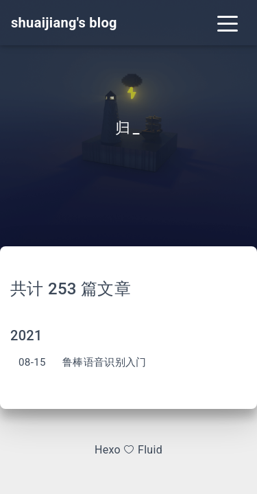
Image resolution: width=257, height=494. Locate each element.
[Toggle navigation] (227, 22)
